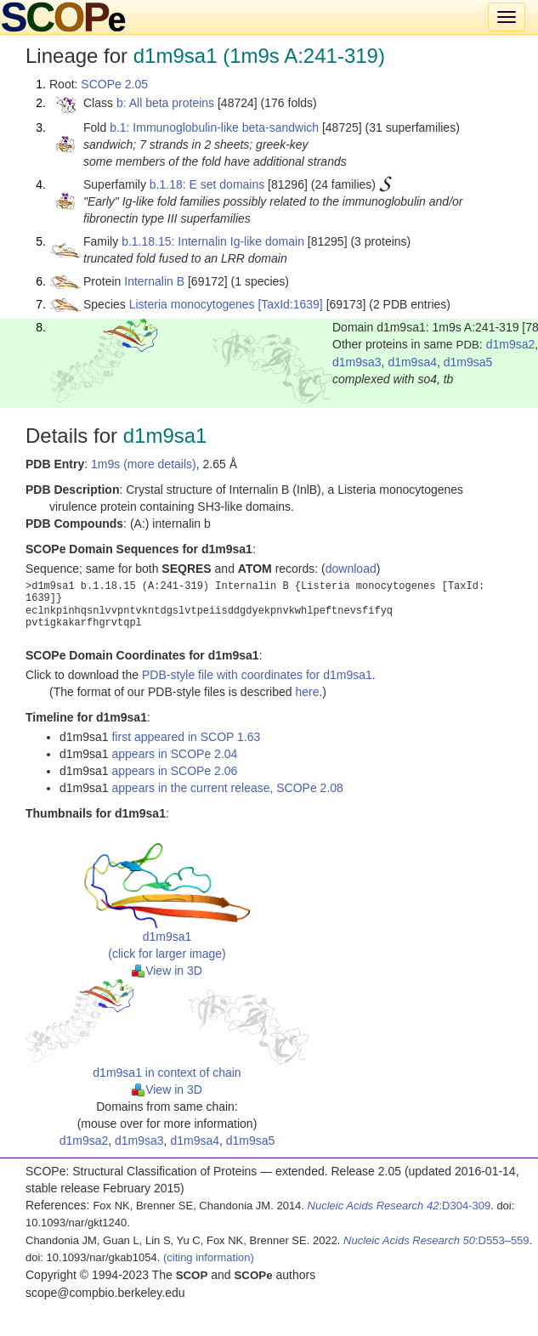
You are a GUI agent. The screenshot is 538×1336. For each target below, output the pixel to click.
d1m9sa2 (510, 344)
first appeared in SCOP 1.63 (185, 737)
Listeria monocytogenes (192, 304)
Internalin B (154, 281)
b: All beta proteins (165, 103)
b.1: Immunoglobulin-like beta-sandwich (214, 127)
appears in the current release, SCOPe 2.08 (227, 788)
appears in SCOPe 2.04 (174, 754)
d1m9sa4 (412, 362)
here (307, 692)
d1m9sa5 (468, 362)
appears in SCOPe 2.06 (174, 771)
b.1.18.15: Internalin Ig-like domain (213, 241)
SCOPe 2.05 (114, 84)
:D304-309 (399, 1205)
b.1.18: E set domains (207, 184)
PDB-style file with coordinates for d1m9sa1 (257, 675)
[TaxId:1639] (290, 304)
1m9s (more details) (143, 464)
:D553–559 (436, 1240)
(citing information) (208, 1257)
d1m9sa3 (357, 362)
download (351, 568)
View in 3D (167, 970)
